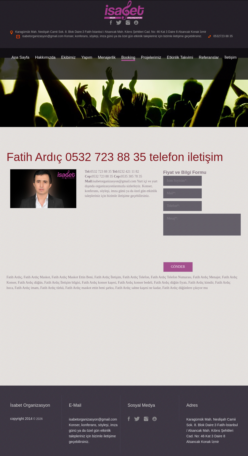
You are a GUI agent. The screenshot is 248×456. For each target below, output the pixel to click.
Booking (128, 57)
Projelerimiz (151, 57)
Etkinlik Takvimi (180, 57)
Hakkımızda (45, 57)
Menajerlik (107, 57)
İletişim (231, 57)
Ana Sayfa (20, 57)
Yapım (86, 57)
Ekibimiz (68, 57)
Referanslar (209, 57)
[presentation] (200, 247)
